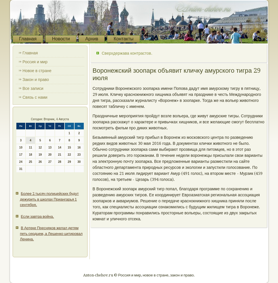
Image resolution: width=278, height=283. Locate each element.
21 (59, 154)
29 (69, 161)
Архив (91, 38)
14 (59, 147)
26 (40, 161)
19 (40, 154)
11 (30, 147)
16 (79, 147)
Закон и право (36, 79)
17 (20, 154)
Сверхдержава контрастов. (127, 53)
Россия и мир (35, 62)
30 (79, 161)
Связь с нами (35, 97)
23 (79, 154)
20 (49, 154)
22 (69, 154)
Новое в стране (37, 70)
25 (30, 161)
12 (40, 147)
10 (20, 147)
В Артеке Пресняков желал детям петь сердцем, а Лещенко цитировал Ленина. (51, 233)
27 (49, 161)
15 (69, 147)
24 (20, 161)
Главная (28, 38)
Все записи (33, 88)
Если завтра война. (37, 216)
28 (59, 161)
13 (49, 147)
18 (30, 154)
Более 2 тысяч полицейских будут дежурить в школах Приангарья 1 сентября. (49, 199)
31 (20, 169)
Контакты (123, 38)
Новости (61, 38)
